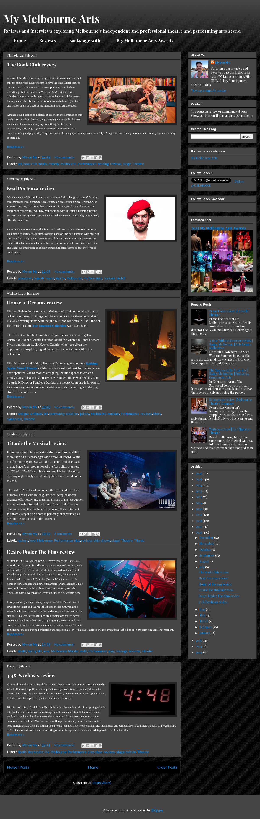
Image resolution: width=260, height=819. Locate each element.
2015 (199, 640)
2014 (199, 646)
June (202, 609)
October (205, 549)
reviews (115, 164)
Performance (87, 164)
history (23, 540)
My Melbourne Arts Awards (145, 40)
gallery (84, 414)
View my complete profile (208, 90)
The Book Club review (32, 64)
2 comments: (63, 534)
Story (157, 414)
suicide (131, 752)
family (31, 651)
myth (83, 651)
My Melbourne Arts (51, 18)
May (202, 615)
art (20, 164)
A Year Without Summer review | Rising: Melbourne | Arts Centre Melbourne (231, 344)
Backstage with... (86, 40)
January (205, 633)
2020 (199, 509)
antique (23, 414)
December (206, 538)
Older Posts (167, 767)
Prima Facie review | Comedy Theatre (228, 313)
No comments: (64, 157)
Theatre (138, 164)
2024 (199, 485)
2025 (199, 479)
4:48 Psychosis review (31, 675)
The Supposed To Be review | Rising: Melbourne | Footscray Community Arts (229, 374)
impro (50, 278)
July (202, 567)
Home (19, 40)
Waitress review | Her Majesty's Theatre (230, 431)
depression (35, 752)
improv (60, 278)
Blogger (157, 810)
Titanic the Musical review (36, 443)
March (204, 621)
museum (113, 414)
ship (97, 540)
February (206, 627)
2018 (199, 521)
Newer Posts (18, 767)
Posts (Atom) (101, 783)
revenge (122, 651)
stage (127, 164)
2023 (199, 491)
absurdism (25, 278)
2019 (199, 515)
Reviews (47, 40)
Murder (73, 651)
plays (98, 752)
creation (72, 414)
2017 (199, 526)
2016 (199, 532)
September (207, 555)
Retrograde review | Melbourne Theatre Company (230, 401)
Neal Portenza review (31, 188)
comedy (53, 164)
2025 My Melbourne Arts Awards (218, 227)
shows (105, 540)
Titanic (139, 540)
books (42, 164)
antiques (36, 414)
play (77, 540)
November (206, 543)
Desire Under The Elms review (41, 552)
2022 (199, 497)
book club (30, 164)
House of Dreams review (34, 302)
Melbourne (68, 164)
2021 (199, 503)
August (204, 561)
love (32, 540)
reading (103, 164)
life (39, 651)
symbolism (14, 419)
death (22, 651)
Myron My (222, 62)
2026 (199, 473)
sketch (120, 278)
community (57, 414)
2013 (199, 652)
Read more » (15, 147)
